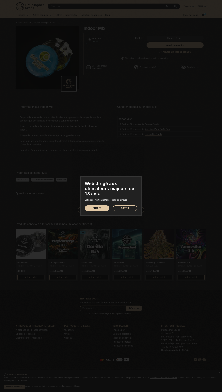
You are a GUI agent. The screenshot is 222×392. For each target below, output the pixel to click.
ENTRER (97, 208)
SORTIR (125, 208)
